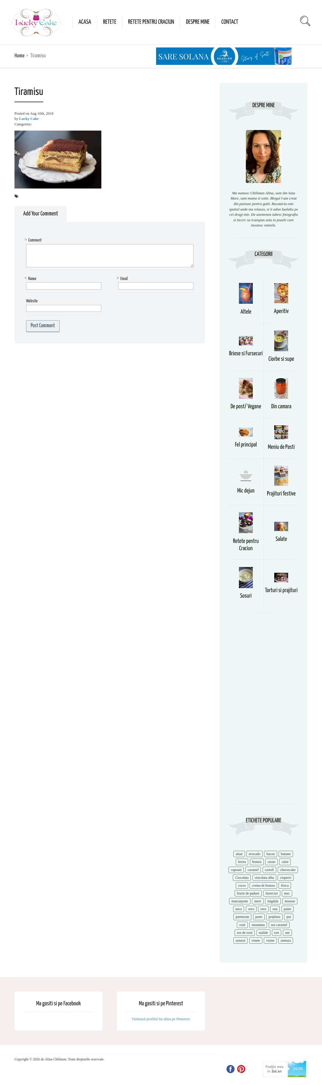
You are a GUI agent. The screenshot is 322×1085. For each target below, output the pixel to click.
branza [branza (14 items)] (256, 862)
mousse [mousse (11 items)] (290, 901)
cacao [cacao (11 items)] (271, 862)
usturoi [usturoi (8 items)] (240, 940)
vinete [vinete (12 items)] (256, 940)
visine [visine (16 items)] (270, 940)
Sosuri (246, 596)
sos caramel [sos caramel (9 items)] (279, 925)
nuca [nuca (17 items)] (238, 909)
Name (31, 279)
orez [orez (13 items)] (263, 909)
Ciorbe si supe (281, 359)
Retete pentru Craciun (151, 22)
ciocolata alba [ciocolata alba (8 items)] (264, 878)
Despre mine (197, 22)
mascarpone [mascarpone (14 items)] (239, 901)
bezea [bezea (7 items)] (242, 862)
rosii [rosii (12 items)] (242, 925)
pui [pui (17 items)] (288, 917)
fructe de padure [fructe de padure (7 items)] (248, 893)
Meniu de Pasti (281, 447)
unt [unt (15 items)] (287, 933)
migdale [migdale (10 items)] (273, 901)
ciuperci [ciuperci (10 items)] (285, 878)
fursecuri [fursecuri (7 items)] (272, 893)
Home (19, 55)
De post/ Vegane (245, 406)
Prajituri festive (281, 494)
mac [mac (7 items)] (287, 893)
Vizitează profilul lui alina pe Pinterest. (161, 1019)
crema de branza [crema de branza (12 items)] (263, 885)
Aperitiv (281, 311)
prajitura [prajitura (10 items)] (274, 917)
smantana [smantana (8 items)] (258, 925)
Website (32, 301)
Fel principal (246, 445)
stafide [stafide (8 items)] (263, 933)
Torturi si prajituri (281, 590)
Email (123, 279)
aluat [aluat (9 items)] (239, 854)
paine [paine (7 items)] (287, 909)
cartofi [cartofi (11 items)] (269, 870)
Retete (109, 22)
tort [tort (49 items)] (276, 933)
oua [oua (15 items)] (274, 909)
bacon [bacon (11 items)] (270, 854)
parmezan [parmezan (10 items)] (242, 917)
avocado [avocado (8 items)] (254, 854)
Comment (34, 240)
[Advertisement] (263, 711)
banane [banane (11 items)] (286, 854)
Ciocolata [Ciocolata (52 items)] (241, 878)
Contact (229, 22)
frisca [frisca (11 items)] (285, 885)
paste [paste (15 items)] (259, 917)
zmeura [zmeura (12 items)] (286, 940)
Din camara (281, 406)
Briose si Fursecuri (246, 353)
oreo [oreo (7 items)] (251, 909)
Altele (245, 312)
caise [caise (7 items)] (284, 862)
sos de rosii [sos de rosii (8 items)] (245, 933)
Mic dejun (245, 491)
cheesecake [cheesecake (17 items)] (288, 870)
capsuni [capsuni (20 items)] (236, 870)
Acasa (84, 22)
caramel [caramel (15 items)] (253, 870)
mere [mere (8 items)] (257, 901)
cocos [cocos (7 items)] (242, 885)
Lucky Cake (29, 118)
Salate (281, 539)
